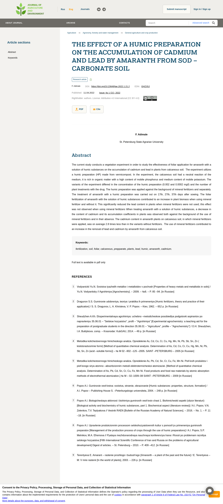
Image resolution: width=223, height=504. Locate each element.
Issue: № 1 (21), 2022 (109, 93)
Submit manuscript (176, 9)
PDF (79, 109)
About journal (13, 23)
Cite (96, 109)
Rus (63, 9)
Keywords (12, 58)
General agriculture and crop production (141, 33)
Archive (70, 23)
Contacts (124, 23)
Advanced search (200, 23)
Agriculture (71, 33)
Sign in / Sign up (202, 9)
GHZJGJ (145, 86)
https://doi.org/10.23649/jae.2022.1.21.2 (110, 86)
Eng (71, 9)
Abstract (12, 52)
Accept (214, 494)
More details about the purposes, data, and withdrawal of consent (33, 501)
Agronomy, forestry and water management (100, 33)
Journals (85, 9)
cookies (118, 494)
